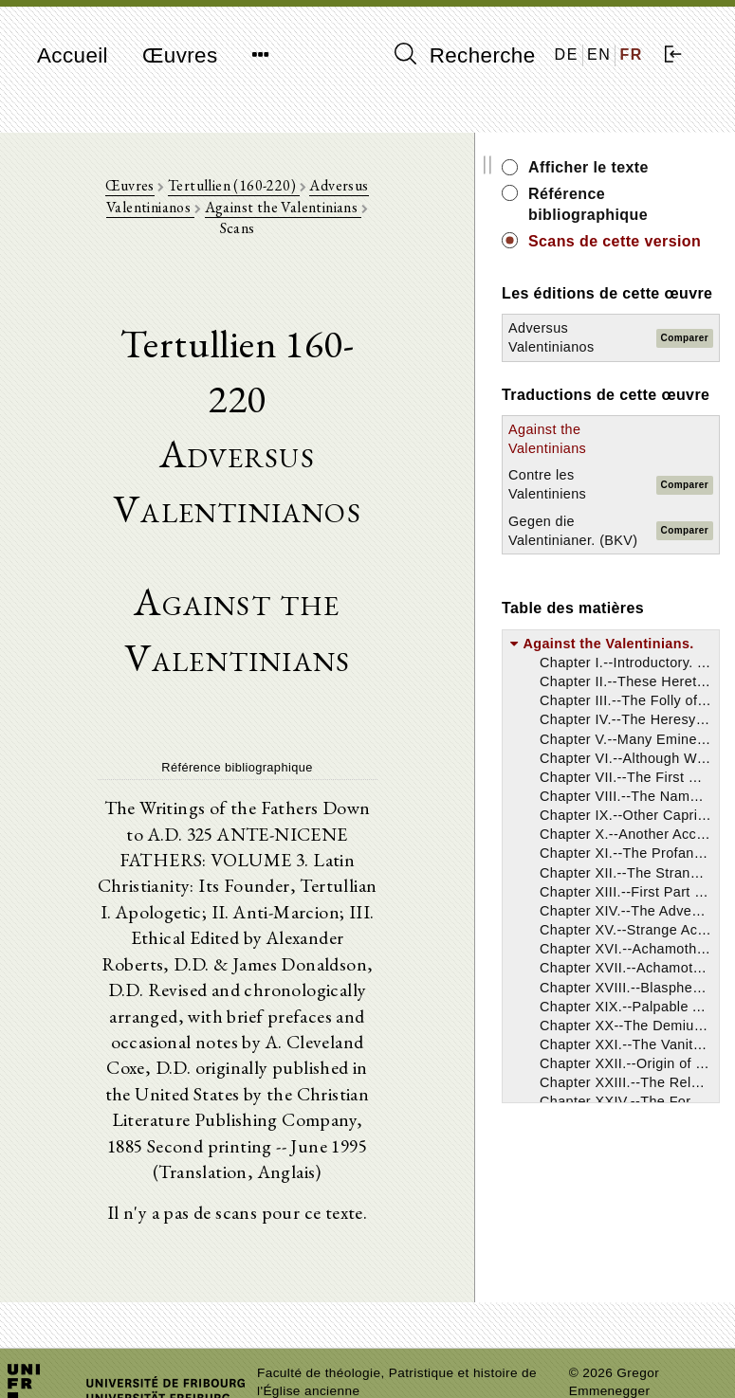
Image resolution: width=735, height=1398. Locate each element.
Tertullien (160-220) (224, 190)
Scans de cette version (655, 251)
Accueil (72, 55)
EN (599, 54)
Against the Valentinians (255, 212)
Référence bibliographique (659, 204)
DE (567, 54)
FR (631, 54)
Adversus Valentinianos (375, 190)
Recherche (465, 55)
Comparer (705, 380)
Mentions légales (620, 1319)
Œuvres (180, 55)
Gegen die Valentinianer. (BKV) (623, 603)
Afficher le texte (659, 167)
